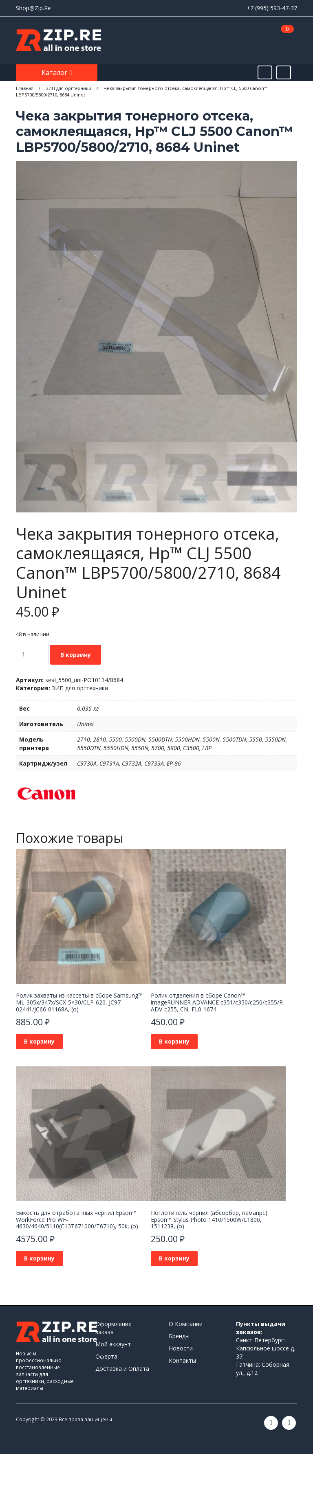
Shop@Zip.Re (33, 8)
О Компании (186, 1324)
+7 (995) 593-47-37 (272, 8)
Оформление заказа (113, 1328)
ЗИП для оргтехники (80, 688)
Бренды (179, 1336)
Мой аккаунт (113, 1344)
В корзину (75, 655)
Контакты (182, 1360)
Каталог (55, 72)
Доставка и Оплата (122, 1368)
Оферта (106, 1356)
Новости (181, 1348)
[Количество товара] (32, 654)
